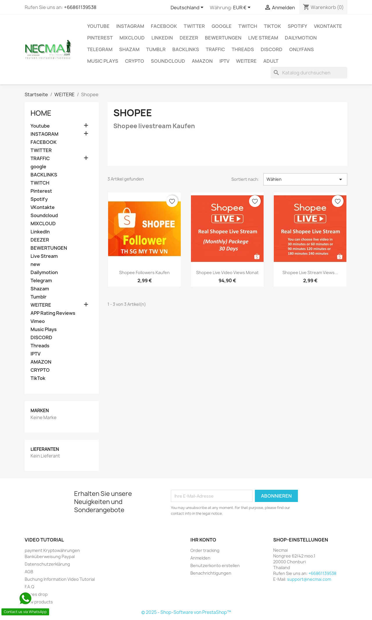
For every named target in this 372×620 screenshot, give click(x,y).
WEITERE (246, 61)
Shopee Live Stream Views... (310, 272)
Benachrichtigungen (210, 573)
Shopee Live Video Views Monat (227, 272)
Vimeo (38, 321)
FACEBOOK (164, 26)
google (222, 26)
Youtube (98, 26)
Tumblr (156, 49)
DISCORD (271, 49)
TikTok (272, 26)
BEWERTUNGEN (223, 38)
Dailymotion (301, 38)
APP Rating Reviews (53, 313)
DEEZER (189, 38)
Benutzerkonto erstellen (215, 565)
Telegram (99, 49)
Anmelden (200, 558)
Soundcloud (168, 61)
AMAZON (202, 61)
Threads (243, 49)
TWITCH (247, 26)
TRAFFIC (215, 49)
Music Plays (102, 61)
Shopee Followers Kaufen (144, 272)
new (35, 264)
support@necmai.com (309, 579)
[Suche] (309, 72)
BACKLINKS (185, 49)
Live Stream (263, 38)
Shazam (129, 49)
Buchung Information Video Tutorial (60, 579)
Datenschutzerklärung (47, 564)
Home (41, 113)
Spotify (297, 26)
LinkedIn (162, 38)
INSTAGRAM (130, 26)
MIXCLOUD (132, 38)
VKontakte (328, 26)
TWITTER (194, 26)
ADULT (270, 61)
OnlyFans (301, 49)
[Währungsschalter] (243, 7)
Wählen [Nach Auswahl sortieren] (305, 179)
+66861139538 (80, 7)
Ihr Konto (203, 540)
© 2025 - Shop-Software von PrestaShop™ (186, 612)
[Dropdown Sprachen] (188, 7)
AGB (29, 571)
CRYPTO (134, 61)
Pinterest (100, 38)
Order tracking (204, 550)
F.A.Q (29, 586)
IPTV (224, 61)
